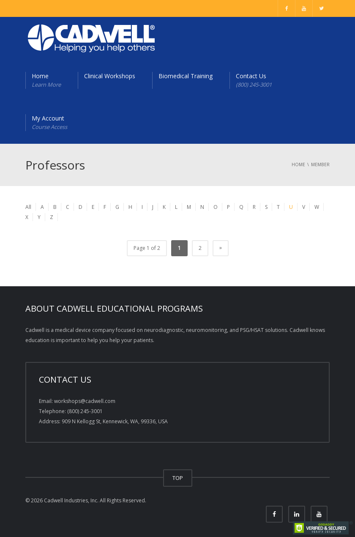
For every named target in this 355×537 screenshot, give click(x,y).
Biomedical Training (185, 76)
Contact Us (254, 80)
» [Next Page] (220, 247)
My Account (49, 122)
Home (46, 80)
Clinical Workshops (109, 76)
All (28, 207)
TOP (177, 478)
